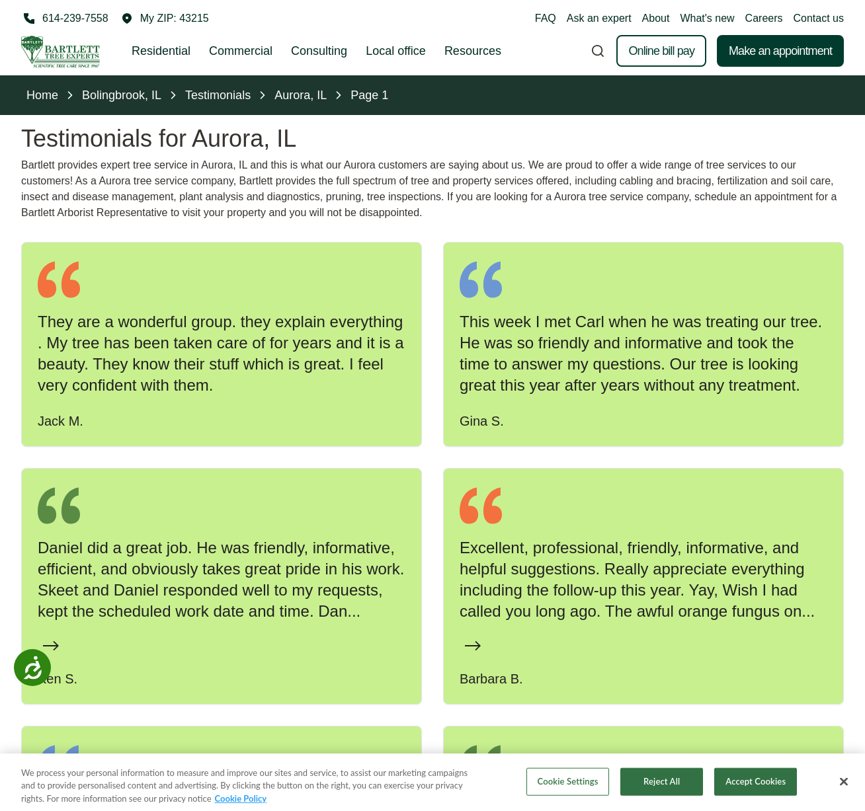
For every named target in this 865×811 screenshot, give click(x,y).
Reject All (661, 790)
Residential (161, 51)
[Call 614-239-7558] (64, 18)
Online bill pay (661, 51)
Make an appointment (780, 51)
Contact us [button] (819, 18)
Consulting (319, 51)
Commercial (240, 51)
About (656, 18)
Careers (764, 18)
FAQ (545, 18)
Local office (396, 51)
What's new (707, 18)
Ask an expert (599, 18)
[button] (165, 18)
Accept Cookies (755, 790)
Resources (472, 51)
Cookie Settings (568, 790)
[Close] (843, 791)
